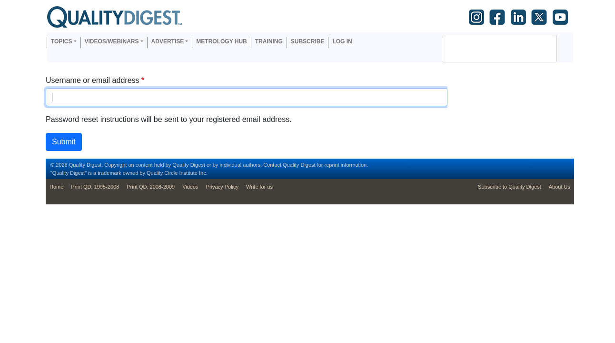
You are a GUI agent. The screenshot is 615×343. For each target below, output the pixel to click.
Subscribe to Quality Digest (509, 187)
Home (56, 187)
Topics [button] (61, 41)
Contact (272, 165)
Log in (342, 41)
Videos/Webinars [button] (112, 41)
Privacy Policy (222, 187)
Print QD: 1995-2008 (95, 187)
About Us (559, 187)
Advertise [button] (167, 41)
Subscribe (308, 41)
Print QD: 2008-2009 (151, 187)
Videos (190, 187)
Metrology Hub (221, 41)
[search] (487, 48)
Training (269, 41)
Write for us (259, 187)
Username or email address (92, 80)
